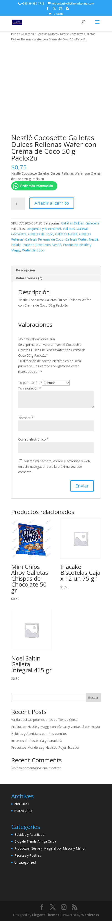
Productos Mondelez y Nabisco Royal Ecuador (45, 747)
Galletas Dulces (47, 34)
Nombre (25, 418)
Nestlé (93, 239)
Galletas (69, 229)
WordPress (90, 915)
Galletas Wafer (76, 239)
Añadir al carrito (51, 203)
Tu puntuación (30, 382)
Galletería (27, 34)
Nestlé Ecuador (22, 245)
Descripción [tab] (25, 270)
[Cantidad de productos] (18, 203)
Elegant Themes (45, 915)
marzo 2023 (23, 811)
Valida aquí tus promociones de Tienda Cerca (44, 719)
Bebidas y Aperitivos (29, 834)
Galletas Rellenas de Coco (44, 239)
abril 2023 (21, 804)
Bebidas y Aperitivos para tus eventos (39, 733)
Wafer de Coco (33, 250)
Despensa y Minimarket (43, 229)
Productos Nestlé (48, 245)
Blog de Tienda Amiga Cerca (35, 841)
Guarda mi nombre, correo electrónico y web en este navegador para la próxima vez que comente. (54, 466)
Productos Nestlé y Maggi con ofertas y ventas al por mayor (55, 726)
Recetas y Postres (27, 855)
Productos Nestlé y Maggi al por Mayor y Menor (50, 848)
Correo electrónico (33, 439)
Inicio (14, 34)
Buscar (93, 697)
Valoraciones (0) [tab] (29, 278)
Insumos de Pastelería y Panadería (36, 740)
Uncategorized (25, 862)
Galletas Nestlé (66, 234)
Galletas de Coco (40, 234)
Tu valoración (29, 388)
